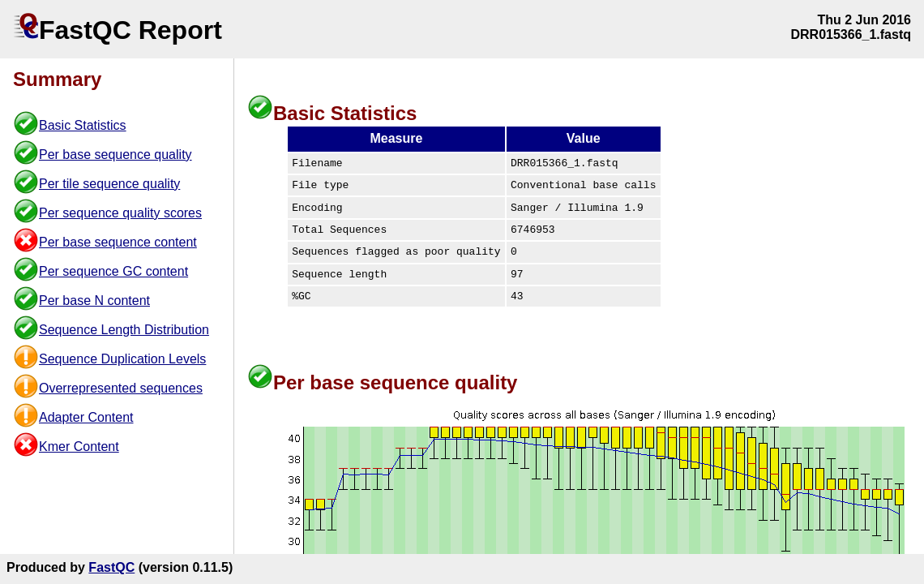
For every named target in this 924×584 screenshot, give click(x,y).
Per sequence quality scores (120, 213)
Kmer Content (79, 446)
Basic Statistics (82, 125)
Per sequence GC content (113, 271)
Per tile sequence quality (109, 184)
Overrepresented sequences (121, 388)
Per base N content (94, 300)
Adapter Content (86, 417)
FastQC (111, 567)
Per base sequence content (118, 242)
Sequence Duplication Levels (122, 359)
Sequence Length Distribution (124, 330)
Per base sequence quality (115, 154)
